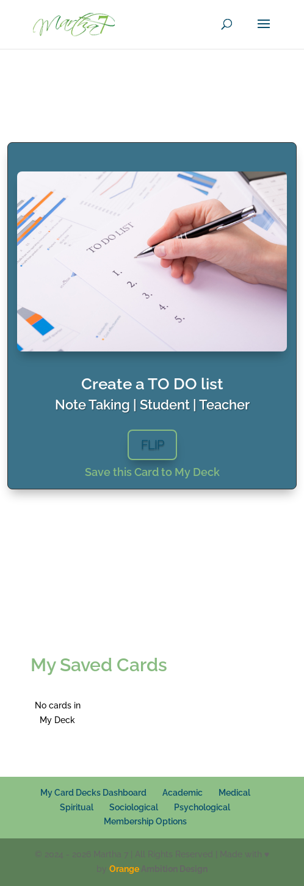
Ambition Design (158, 869)
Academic (182, 793)
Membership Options (145, 821)
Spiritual (76, 807)
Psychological (202, 807)
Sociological (133, 807)
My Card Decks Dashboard (93, 793)
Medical (234, 793)
